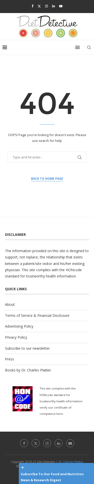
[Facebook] (32, 6)
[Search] (88, 47)
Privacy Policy (16, 337)
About (10, 304)
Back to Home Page (47, 178)
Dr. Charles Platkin (70, 462)
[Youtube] (60, 6)
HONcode (74, 269)
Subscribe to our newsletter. (27, 348)
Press (9, 359)
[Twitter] (39, 6)
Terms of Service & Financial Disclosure (37, 315)
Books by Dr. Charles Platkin (28, 370)
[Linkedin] (53, 6)
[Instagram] (46, 6)
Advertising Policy (19, 326)
